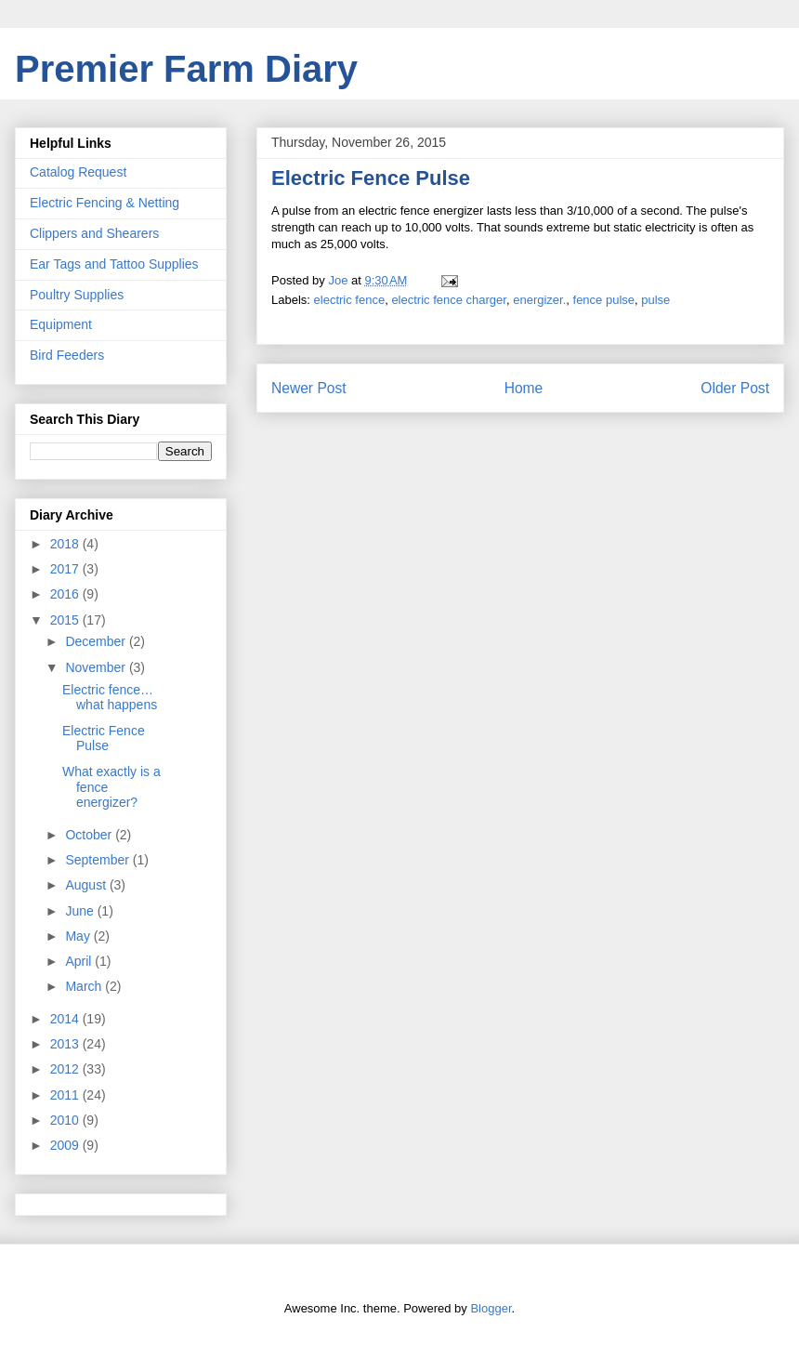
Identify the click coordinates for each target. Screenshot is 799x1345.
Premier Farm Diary (186, 68)
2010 (66, 1120)
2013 (66, 1043)
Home (524, 388)
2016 (66, 594)
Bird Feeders (67, 355)
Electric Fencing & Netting (104, 202)
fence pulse (604, 300)
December (96, 641)
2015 (66, 620)
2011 (66, 1095)
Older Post (735, 388)
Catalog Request (78, 172)
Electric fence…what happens (109, 697)
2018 (66, 543)
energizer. (539, 300)
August (87, 884)
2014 (66, 1018)
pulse (655, 300)
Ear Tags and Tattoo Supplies (114, 264)
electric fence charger (448, 300)
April (80, 961)
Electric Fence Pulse (103, 738)
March (85, 986)
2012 (66, 1068)
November (96, 667)
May (79, 936)
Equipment (61, 324)
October (90, 834)
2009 (66, 1145)
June (81, 910)
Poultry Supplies (77, 294)
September (98, 859)
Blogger (490, 1308)
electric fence (350, 300)
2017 (66, 568)
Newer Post (309, 388)
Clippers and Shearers (94, 233)
